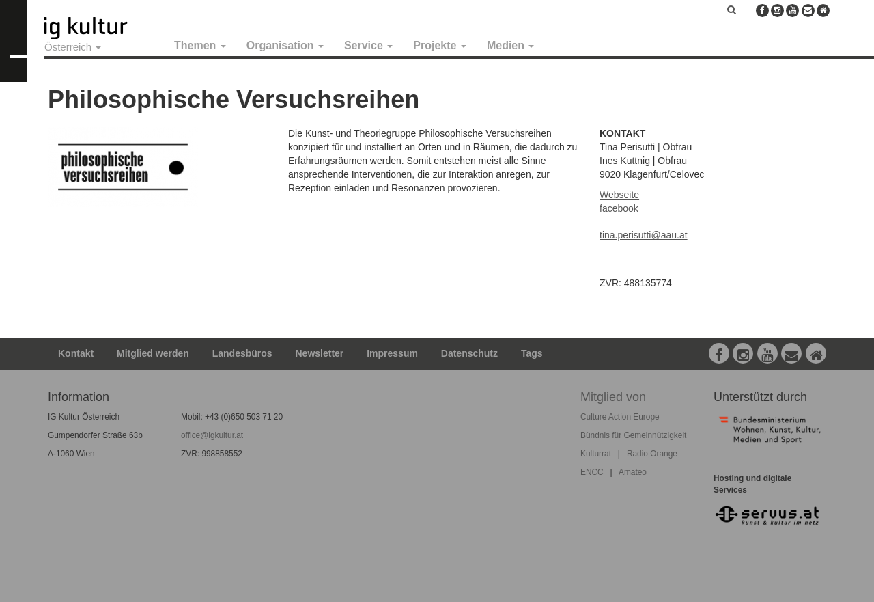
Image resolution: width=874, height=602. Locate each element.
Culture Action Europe (620, 417)
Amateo (633, 472)
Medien (511, 45)
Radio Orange (652, 454)
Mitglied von (613, 397)
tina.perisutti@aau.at (644, 235)
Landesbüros (242, 353)
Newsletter (320, 353)
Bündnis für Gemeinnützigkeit (633, 435)
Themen (200, 45)
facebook (619, 208)
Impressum (392, 353)
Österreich (72, 47)
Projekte (439, 45)
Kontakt (76, 353)
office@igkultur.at (212, 435)
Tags (532, 353)
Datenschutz (469, 353)
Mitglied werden (153, 353)
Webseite (619, 194)
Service (368, 45)
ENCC (592, 472)
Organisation (285, 45)
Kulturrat (595, 454)
